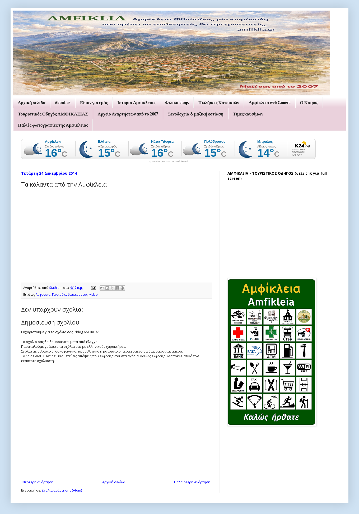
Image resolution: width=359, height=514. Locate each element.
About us (63, 102)
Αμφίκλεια (43, 294)
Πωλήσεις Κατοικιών (218, 102)
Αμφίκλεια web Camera (270, 102)
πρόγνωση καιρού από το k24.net (168, 161)
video (93, 294)
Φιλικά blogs (177, 102)
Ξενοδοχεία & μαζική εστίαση (195, 114)
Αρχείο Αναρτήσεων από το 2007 (128, 114)
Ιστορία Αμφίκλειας (136, 102)
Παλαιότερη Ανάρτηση (192, 482)
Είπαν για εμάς (94, 102)
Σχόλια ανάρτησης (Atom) (62, 490)
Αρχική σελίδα (31, 102)
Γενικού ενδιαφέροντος (70, 294)
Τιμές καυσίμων (248, 114)
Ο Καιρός (309, 102)
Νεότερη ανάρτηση (37, 482)
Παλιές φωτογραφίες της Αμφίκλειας (53, 125)
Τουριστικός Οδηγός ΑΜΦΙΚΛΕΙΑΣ (53, 114)
